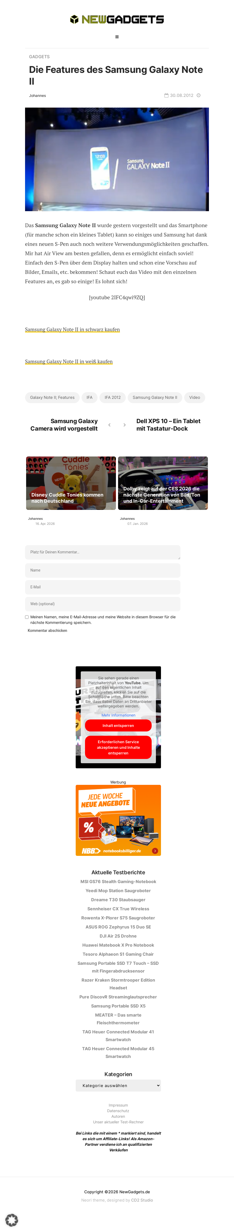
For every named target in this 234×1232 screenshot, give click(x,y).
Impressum (118, 1118)
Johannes (37, 95)
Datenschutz (118, 1123)
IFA (90, 397)
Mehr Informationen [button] (118, 728)
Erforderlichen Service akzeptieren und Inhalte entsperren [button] (118, 760)
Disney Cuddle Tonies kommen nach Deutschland (68, 515)
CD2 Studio (142, 1212)
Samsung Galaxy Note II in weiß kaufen (71, 361)
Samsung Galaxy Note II (156, 397)
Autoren (118, 1129)
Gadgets (40, 56)
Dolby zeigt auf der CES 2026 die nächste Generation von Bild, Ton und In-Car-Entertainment (162, 512)
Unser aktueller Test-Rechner (118, 1134)
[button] (11, 1220)
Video (35, 414)
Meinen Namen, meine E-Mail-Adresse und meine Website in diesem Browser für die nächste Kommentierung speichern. (103, 632)
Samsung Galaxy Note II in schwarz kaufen (75, 329)
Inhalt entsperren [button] (118, 738)
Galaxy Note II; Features (52, 397)
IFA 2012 (114, 397)
